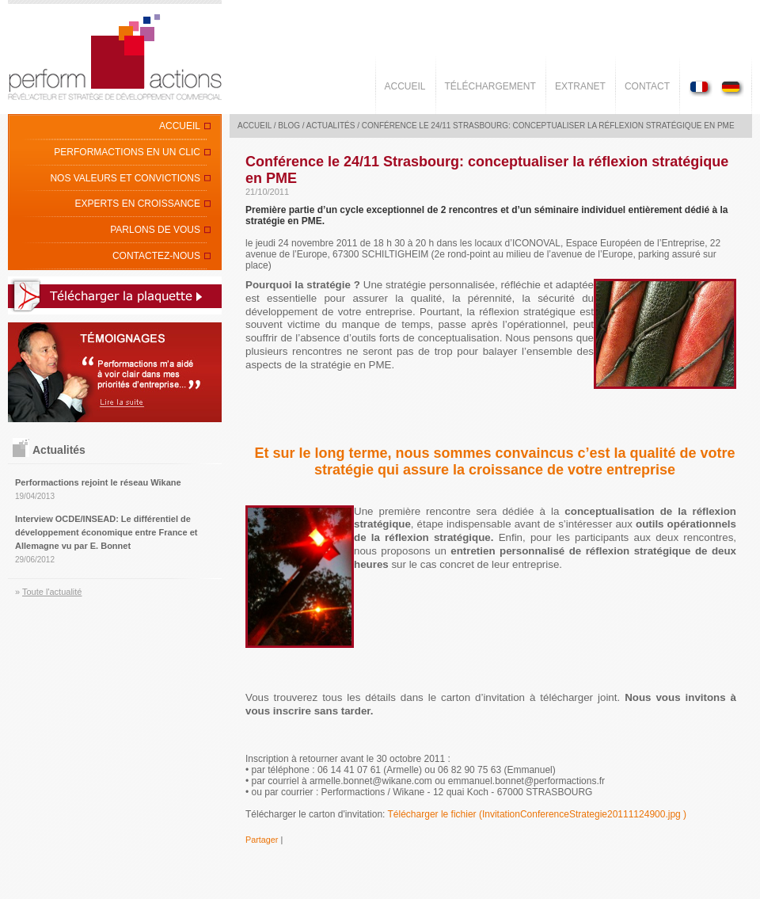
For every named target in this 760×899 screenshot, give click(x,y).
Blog (289, 125)
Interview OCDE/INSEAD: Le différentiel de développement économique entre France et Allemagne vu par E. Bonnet (106, 532)
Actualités (330, 125)
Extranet (580, 86)
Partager (261, 839)
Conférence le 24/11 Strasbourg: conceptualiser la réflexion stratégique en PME (548, 125)
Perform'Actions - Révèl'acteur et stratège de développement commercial (115, 57)
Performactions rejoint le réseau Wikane (98, 482)
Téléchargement (490, 86)
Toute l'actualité (52, 591)
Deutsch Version (730, 88)
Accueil (405, 86)
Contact (647, 86)
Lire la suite (115, 372)
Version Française (702, 88)
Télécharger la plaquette (115, 295)
